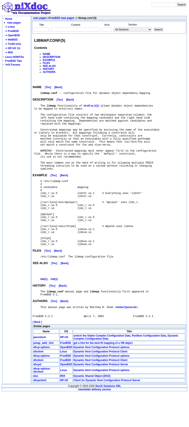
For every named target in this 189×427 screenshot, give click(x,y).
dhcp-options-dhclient (42, 404)
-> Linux (9, 26)
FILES (46, 63)
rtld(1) (54, 309)
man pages (14, 22)
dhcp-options (42, 381)
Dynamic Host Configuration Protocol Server (100, 398)
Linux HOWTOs (14, 57)
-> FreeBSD (11, 31)
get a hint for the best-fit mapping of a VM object (103, 377)
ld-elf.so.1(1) (91, 107)
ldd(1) (43, 309)
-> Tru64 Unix (12, 43)
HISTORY (48, 69)
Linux (63, 385)
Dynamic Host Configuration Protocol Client (100, 385)
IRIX (62, 410)
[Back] (58, 87)
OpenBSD (66, 381)
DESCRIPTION (51, 57)
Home (8, 18)
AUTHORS (49, 72)
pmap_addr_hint (43, 377)
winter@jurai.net (126, 339)
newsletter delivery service (94, 423)
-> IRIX (8, 52)
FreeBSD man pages (61, 18)
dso (36, 410)
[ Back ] (37, 356)
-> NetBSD (10, 39)
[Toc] (48, 87)
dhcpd (37, 398)
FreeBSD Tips (13, 60)
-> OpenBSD (11, 35)
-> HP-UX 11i (11, 48)
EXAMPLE (49, 60)
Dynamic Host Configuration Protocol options (101, 381)
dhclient (38, 385)
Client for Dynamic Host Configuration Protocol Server (106, 414)
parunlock (40, 371)
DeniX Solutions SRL (108, 420)
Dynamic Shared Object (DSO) (91, 410)
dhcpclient (40, 414)
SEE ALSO (49, 66)
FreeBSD (65, 377)
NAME (46, 54)
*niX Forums (12, 64)
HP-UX (64, 371)
